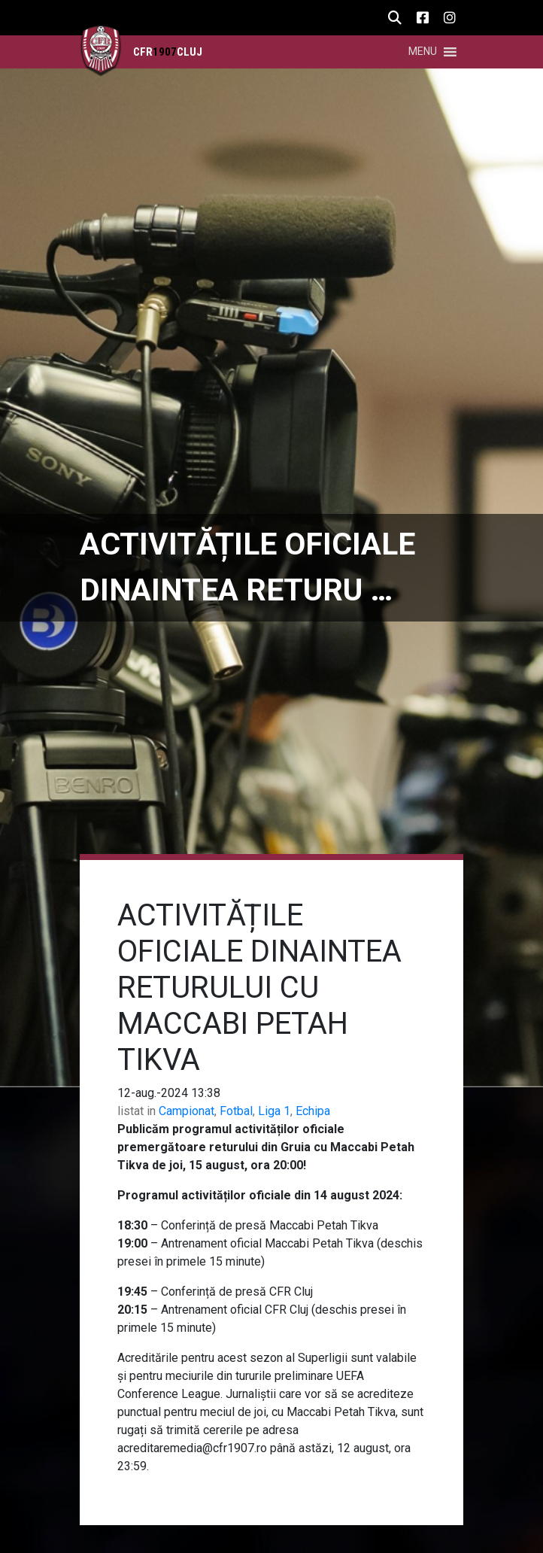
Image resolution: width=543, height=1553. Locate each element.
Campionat (186, 1111)
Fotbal (236, 1111)
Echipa (313, 1111)
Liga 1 (274, 1111)
